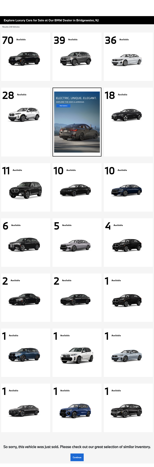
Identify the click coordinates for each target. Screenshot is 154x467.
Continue (77, 457)
